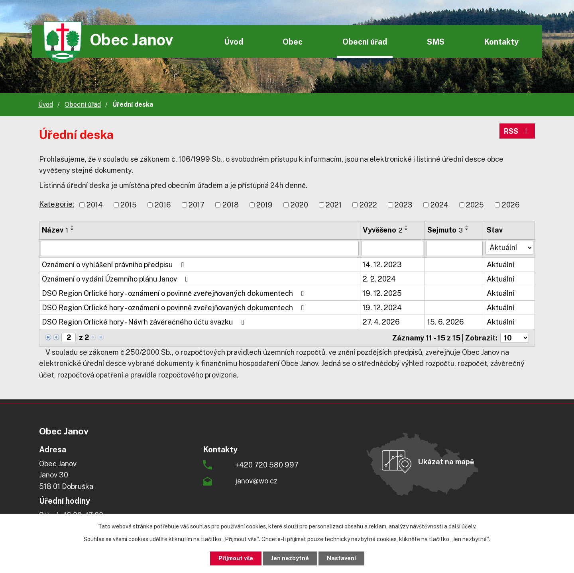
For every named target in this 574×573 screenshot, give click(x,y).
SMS (435, 41)
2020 (299, 205)
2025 (475, 205)
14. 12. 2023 (382, 264)
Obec (293, 41)
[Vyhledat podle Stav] (509, 247)
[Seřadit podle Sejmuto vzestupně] (467, 226)
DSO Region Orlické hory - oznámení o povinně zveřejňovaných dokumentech (174, 293)
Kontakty (501, 41)
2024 (439, 205)
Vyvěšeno (382, 230)
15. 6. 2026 (445, 322)
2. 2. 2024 (379, 279)
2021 (334, 205)
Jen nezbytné (290, 558)
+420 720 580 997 (267, 465)
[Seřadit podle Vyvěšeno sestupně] (406, 229)
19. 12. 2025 (382, 293)
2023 (404, 205)
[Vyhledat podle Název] (200, 248)
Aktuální (500, 264)
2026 (511, 205)
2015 (128, 205)
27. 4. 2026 (381, 322)
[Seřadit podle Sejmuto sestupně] (467, 229)
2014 (94, 205)
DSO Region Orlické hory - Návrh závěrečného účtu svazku (144, 322)
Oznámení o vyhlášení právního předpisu (114, 264)
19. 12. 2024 (382, 307)
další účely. (462, 526)
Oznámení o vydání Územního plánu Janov (116, 279)
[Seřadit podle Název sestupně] (72, 229)
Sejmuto (445, 230)
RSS (517, 131)
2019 (264, 205)
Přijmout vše (235, 558)
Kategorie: (56, 204)
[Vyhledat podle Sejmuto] (454, 248)
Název (55, 230)
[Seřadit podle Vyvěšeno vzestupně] (406, 226)
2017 (196, 205)
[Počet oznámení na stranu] (514, 338)
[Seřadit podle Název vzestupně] (72, 226)
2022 (368, 205)
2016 (163, 205)
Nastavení (341, 558)
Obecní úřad (364, 41)
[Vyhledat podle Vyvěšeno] (392, 248)
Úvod (233, 41)
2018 (230, 205)
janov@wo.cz (256, 481)
